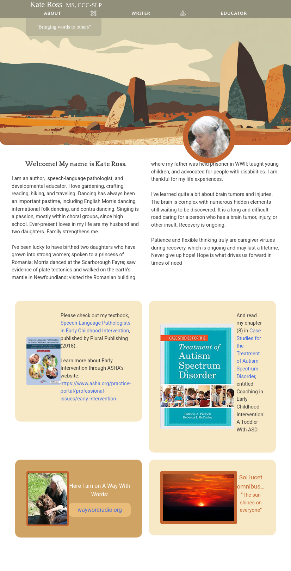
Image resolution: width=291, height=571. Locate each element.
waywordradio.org (100, 509)
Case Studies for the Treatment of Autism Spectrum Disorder (248, 354)
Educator (234, 13)
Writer (140, 13)
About (52, 13)
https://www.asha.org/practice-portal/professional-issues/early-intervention (96, 391)
